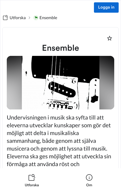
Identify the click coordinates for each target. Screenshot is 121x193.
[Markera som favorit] (109, 38)
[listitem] (32, 180)
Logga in (106, 7)
